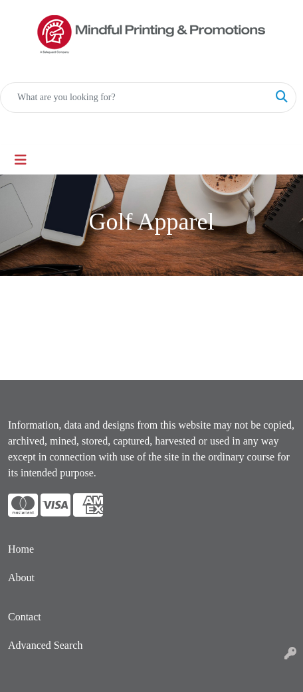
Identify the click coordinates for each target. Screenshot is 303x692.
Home (21, 549)
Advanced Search (45, 645)
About (21, 577)
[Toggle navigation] (21, 160)
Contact (24, 616)
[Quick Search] (134, 97)
